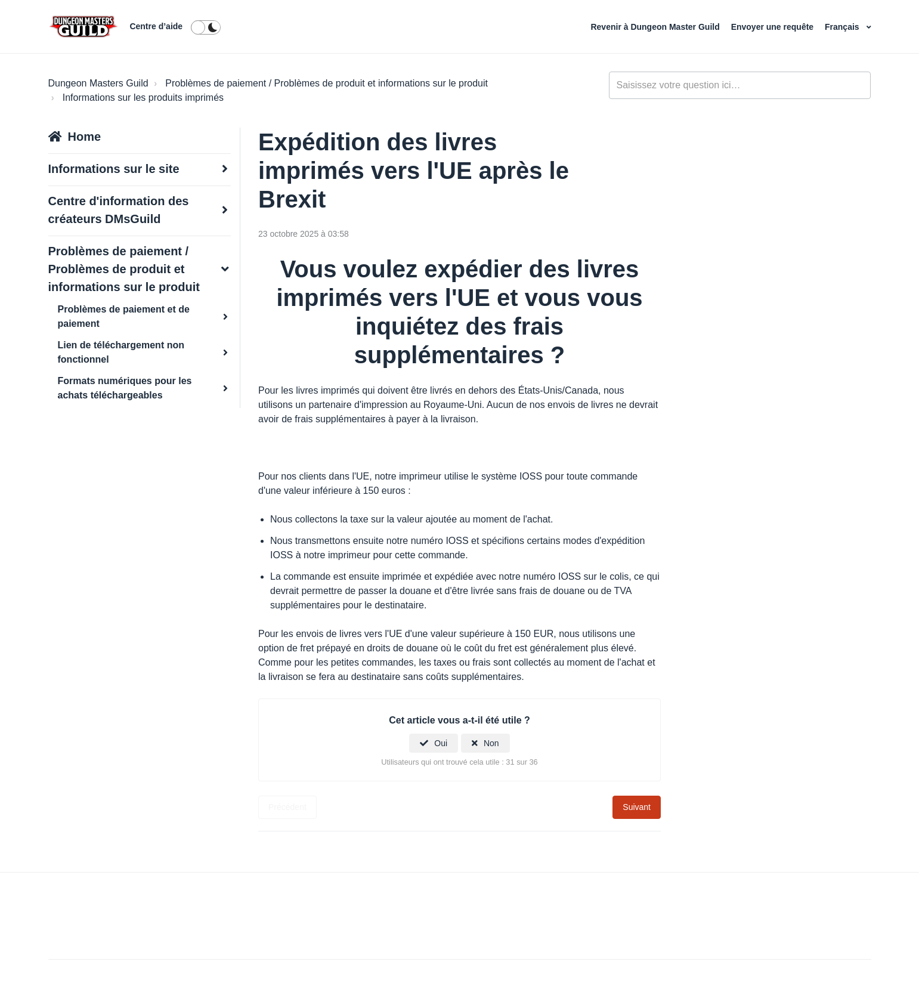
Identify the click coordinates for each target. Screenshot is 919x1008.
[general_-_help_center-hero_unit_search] (740, 85)
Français (843, 27)
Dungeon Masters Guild (98, 83)
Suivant (637, 807)
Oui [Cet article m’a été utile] (440, 743)
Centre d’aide (155, 26)
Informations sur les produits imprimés (143, 97)
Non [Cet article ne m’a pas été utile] (491, 743)
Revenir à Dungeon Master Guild (656, 27)
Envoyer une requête (773, 27)
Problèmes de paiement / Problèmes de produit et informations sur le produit (326, 83)
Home (84, 136)
